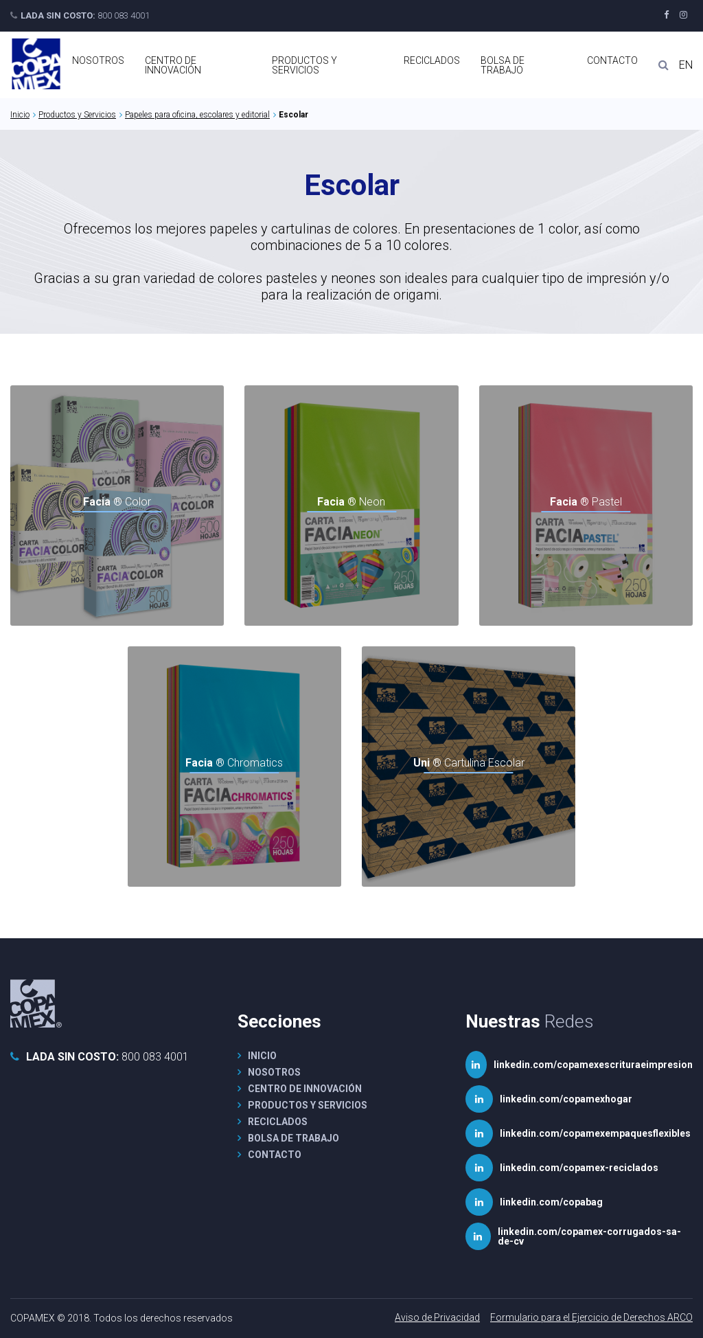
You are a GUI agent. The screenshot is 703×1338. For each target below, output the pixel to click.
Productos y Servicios (304, 65)
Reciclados (432, 60)
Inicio (20, 115)
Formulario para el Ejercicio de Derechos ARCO (591, 1317)
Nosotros (98, 60)
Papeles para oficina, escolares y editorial (197, 115)
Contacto (612, 60)
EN (686, 65)
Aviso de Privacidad (437, 1317)
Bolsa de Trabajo (503, 65)
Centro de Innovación (173, 65)
